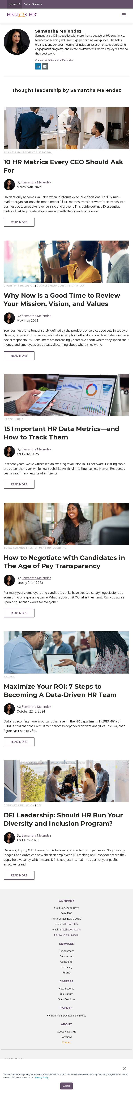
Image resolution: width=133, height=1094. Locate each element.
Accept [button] (66, 1086)
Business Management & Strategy (28, 152)
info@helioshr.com (70, 929)
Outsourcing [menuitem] (66, 956)
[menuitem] (66, 1042)
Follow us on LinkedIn (66, 934)
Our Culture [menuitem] (66, 993)
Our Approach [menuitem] (66, 950)
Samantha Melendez (36, 182)
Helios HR (14, 4)
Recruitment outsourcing (47, 547)
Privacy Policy (41, 1078)
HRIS (20, 419)
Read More (19, 222)
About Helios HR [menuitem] (66, 1031)
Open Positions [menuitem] (66, 999)
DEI (39, 805)
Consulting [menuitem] (66, 961)
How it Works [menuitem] (66, 988)
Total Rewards (14, 547)
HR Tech (9, 419)
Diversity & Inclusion (19, 285)
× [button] (124, 1069)
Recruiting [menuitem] (66, 967)
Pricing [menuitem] (66, 972)
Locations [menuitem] (66, 1036)
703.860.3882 (70, 924)
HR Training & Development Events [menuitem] (66, 1015)
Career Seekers (33, 4)
